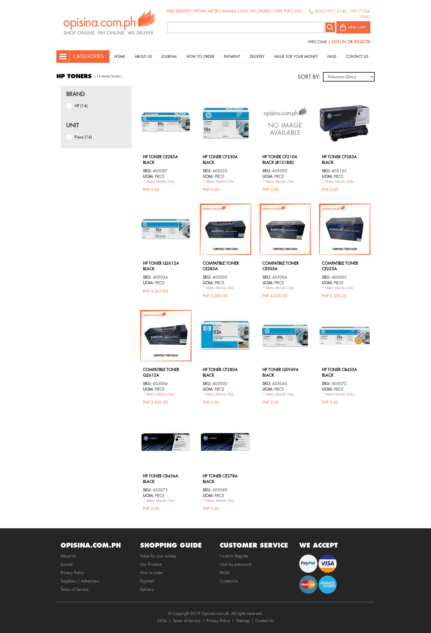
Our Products (151, 564)
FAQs (162, 620)
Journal (169, 56)
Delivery (257, 56)
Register (362, 42)
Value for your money (296, 56)
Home (119, 56)
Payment (232, 56)
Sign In (338, 42)
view (166, 100)
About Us (143, 56)
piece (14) (83, 137)
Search (330, 27)
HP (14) (81, 106)
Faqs (331, 56)
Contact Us (357, 56)
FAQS (225, 573)
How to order (200, 56)
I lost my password (235, 564)
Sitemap (243, 620)
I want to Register (234, 556)
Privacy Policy (72, 573)
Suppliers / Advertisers (80, 581)
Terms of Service (74, 589)
